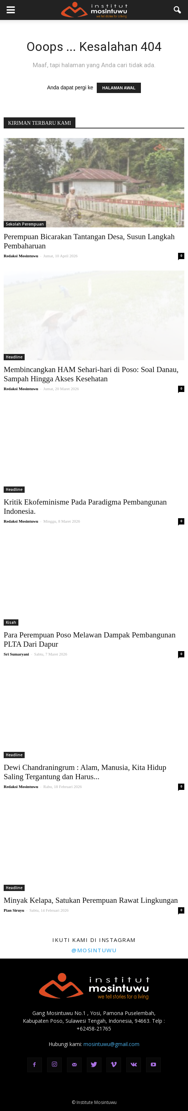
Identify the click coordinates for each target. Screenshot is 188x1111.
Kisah (11, 622)
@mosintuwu (94, 950)
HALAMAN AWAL (118, 88)
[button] (177, 10)
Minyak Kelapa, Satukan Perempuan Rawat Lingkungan (91, 900)
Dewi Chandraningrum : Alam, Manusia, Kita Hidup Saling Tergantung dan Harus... (85, 772)
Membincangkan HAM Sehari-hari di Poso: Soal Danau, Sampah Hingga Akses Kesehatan (91, 374)
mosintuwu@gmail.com (111, 1044)
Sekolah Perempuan (25, 224)
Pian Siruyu (14, 910)
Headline (14, 357)
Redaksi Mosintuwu (21, 256)
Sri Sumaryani (16, 654)
